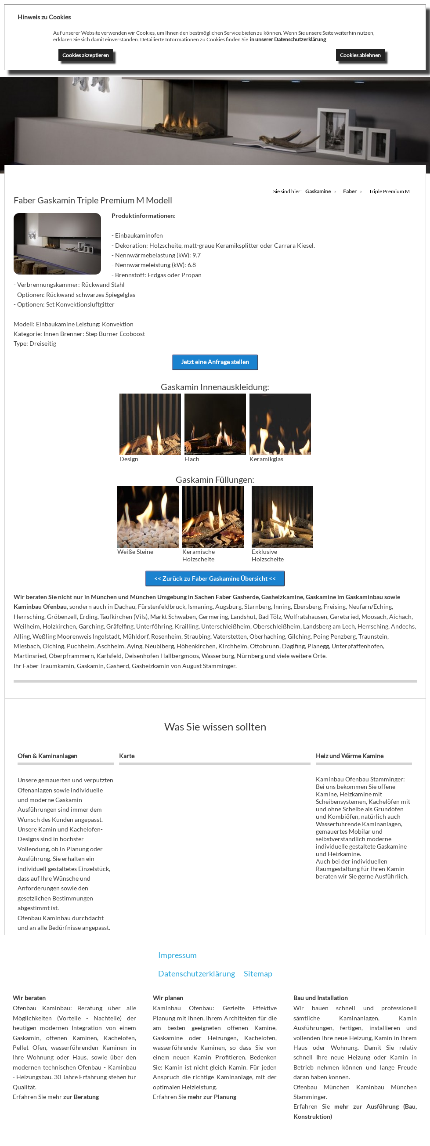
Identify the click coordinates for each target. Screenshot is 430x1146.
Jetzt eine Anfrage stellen (215, 362)
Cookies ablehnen (360, 55)
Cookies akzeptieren (85, 55)
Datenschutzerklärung (196, 974)
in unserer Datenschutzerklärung (288, 39)
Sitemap (258, 974)
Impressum (177, 955)
